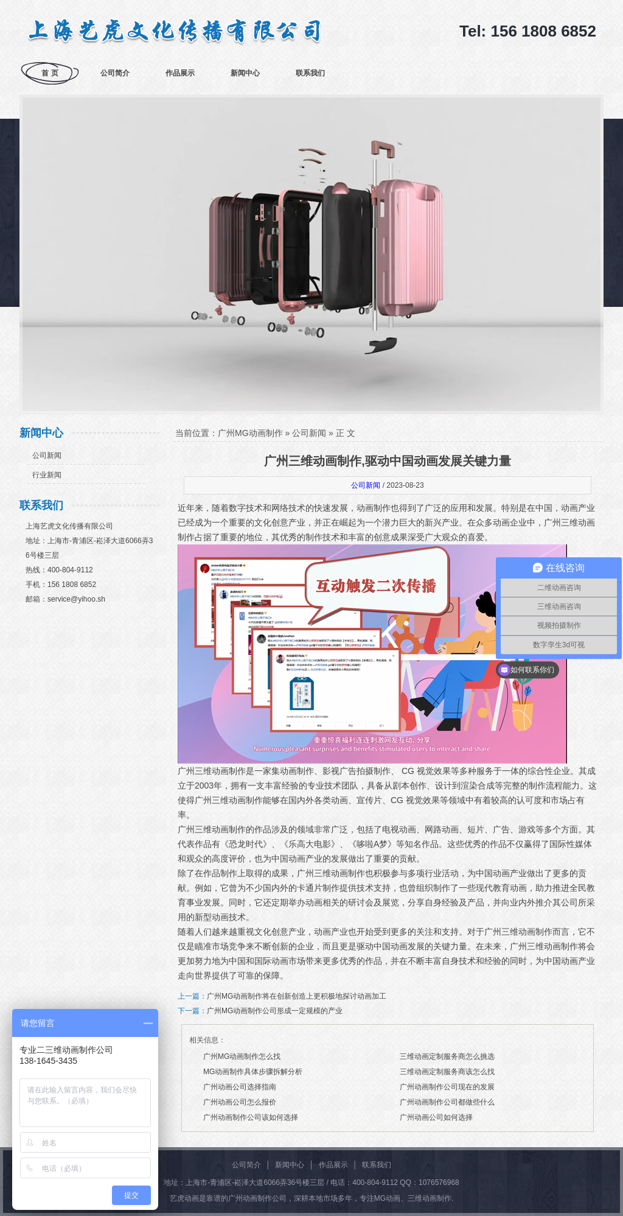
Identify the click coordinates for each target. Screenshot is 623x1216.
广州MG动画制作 (250, 433)
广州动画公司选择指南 (239, 1087)
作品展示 (180, 73)
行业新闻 (46, 475)
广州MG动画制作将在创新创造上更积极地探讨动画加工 (296, 996)
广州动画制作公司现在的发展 (447, 1087)
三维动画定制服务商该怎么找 (447, 1071)
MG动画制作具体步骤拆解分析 (252, 1071)
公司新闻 (46, 455)
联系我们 (310, 73)
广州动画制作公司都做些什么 (447, 1102)
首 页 (49, 73)
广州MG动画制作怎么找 (241, 1056)
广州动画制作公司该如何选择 (250, 1117)
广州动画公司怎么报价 (239, 1102)
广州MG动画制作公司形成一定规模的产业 (275, 1011)
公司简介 (115, 73)
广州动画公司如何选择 (436, 1117)
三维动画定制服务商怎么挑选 (447, 1056)
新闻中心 (245, 73)
